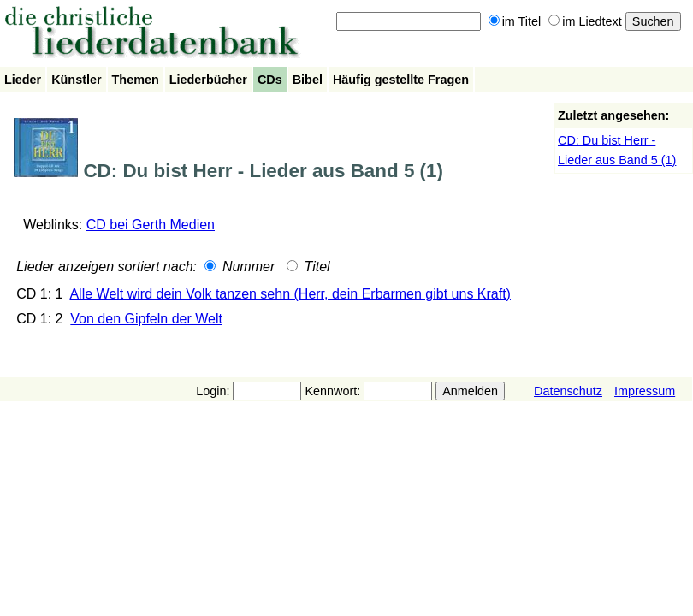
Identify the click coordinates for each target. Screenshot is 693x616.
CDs (270, 79)
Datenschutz (568, 391)
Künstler (76, 79)
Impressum (644, 391)
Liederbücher (208, 79)
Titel (308, 266)
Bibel (308, 79)
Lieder (22, 79)
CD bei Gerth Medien (150, 224)
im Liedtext (585, 21)
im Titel (515, 21)
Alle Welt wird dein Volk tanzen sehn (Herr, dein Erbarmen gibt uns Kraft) (290, 294)
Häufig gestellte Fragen (401, 79)
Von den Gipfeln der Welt (146, 318)
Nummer (239, 266)
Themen (135, 79)
